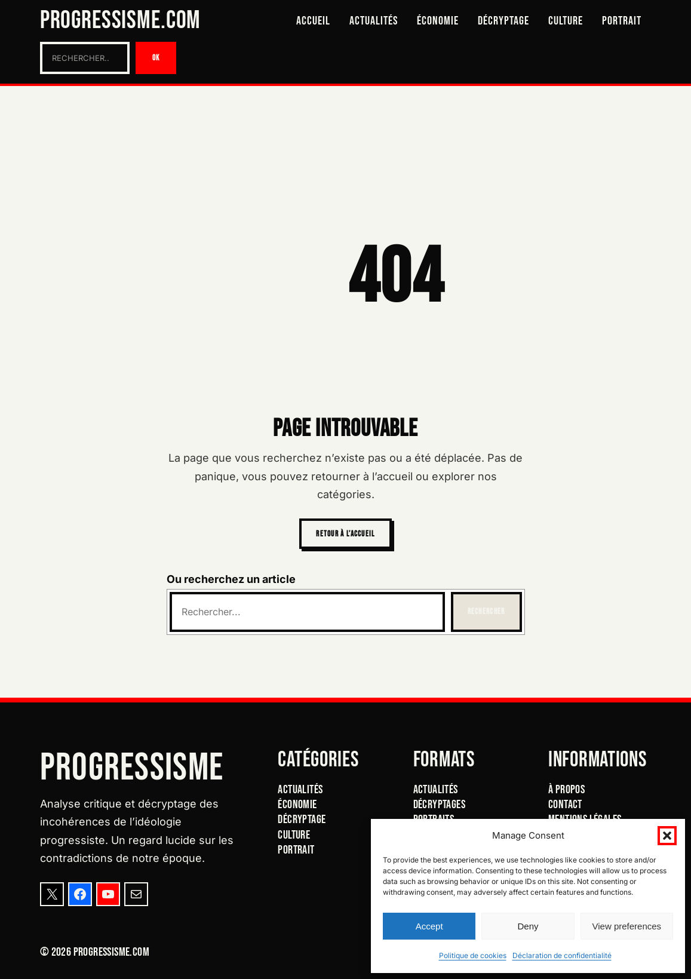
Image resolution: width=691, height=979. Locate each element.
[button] (667, 836)
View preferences (627, 926)
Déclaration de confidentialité (562, 955)
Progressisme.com (120, 20)
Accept (429, 926)
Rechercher (486, 611)
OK (156, 58)
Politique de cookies (472, 955)
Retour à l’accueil (345, 534)
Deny (527, 926)
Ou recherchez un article (231, 579)
